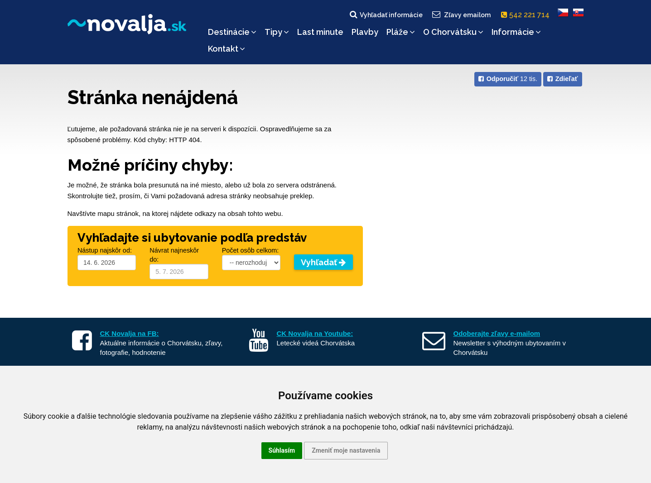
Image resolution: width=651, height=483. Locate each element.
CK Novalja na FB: (129, 333)
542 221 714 (527, 14)
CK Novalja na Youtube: (315, 333)
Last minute (320, 32)
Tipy (277, 32)
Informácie (516, 32)
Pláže (400, 32)
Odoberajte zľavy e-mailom (496, 333)
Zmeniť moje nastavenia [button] (346, 450)
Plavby (365, 32)
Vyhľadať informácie (385, 14)
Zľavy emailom (460, 14)
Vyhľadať (323, 262)
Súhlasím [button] (282, 450)
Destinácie (232, 32)
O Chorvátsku (453, 32)
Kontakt (226, 48)
